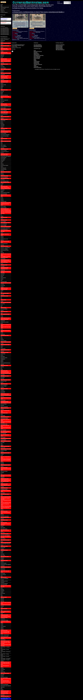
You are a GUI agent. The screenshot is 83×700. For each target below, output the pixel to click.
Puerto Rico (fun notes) (5, 494)
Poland (2, 482)
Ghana (2, 251)
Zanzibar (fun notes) (4, 692)
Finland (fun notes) (4, 217)
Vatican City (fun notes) (5, 673)
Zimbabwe (2, 694)
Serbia (2, 552)
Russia (2, 521)
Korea (2, 329)
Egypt (2, 184)
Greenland (2, 266)
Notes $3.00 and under (5, 31)
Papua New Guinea (4, 471)
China (2, 143)
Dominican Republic (4, 177)
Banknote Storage (59, 47)
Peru (1, 473)
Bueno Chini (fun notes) (5, 116)
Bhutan (2, 92)
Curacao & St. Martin (4, 165)
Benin (2, 88)
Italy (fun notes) (3, 307)
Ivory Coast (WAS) (4, 308)
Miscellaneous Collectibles (39, 55)
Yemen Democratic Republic (6, 685)
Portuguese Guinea (4, 489)
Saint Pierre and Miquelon (5, 535)
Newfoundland (3, 439)
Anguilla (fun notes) (4, 48)
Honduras (2, 284)
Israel (2, 305)
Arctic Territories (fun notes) (6, 53)
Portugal (2, 486)
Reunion (2, 509)
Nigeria (2, 445)
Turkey (2, 625)
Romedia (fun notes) (4, 519)
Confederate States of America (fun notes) (5, 154)
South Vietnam (3, 574)
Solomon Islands (3, 563)
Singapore (2, 557)
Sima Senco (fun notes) (5, 556)
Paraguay (2, 472)
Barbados (2, 79)
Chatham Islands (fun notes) (6, 141)
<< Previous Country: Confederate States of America (26, 12)
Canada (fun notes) (4, 128)
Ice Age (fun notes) (4, 289)
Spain (1, 575)
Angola (2, 47)
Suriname (2, 589)
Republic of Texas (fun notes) (6, 506)
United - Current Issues (5, 634)
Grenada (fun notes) (4, 268)
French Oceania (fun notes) (5, 226)
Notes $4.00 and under (5, 30)
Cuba (1, 162)
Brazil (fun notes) (4, 103)
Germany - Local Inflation (5, 247)
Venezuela (2, 674)
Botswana (2, 101)
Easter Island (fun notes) (5, 182)
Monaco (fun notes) (4, 388)
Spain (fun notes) (4, 577)
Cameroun (2, 125)
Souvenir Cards (36, 63)
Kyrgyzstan (3, 334)
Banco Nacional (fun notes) (5, 73)
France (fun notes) (4, 219)
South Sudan (3, 573)
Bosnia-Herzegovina (4, 99)
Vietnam (2, 675)
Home (2, 4)
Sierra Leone (3, 555)
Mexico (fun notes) (4, 383)
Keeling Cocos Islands (4, 321)
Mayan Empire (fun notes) (5, 379)
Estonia (2, 198)
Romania (2, 518)
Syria (1, 594)
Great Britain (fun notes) (5, 259)
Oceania (2, 454)
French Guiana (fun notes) (5, 222)
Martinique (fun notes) (5, 375)
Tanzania (2, 599)
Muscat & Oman (3, 404)
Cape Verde (3, 129)
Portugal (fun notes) (4, 487)
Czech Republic (3, 167)
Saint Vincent (3, 538)
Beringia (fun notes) (4, 89)
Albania (2, 41)
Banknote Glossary (59, 45)
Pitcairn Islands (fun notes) (5, 480)
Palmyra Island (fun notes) (5, 464)
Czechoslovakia (3, 169)
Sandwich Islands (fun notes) (6, 542)
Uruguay (2, 668)
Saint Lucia (2, 532)
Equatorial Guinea (4, 193)
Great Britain (3, 258)
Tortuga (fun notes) (4, 617)
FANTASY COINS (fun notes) (6, 211)
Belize (2, 87)
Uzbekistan (3, 669)
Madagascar (3, 358)
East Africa (3, 179)
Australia (2, 62)
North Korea (3, 447)
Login (2, 16)
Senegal (2, 551)
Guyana (2, 278)
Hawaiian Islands (4, 281)
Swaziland (2, 590)
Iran (1, 297)
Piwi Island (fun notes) (4, 481)
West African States (4, 677)
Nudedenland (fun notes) (5, 452)
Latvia (2, 338)
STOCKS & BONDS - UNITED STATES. (4, 584)
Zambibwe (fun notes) (5, 690)
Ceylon (2, 137)
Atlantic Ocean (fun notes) (5, 61)
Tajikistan (2, 598)
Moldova (2, 387)
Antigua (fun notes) (4, 52)
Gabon (2, 232)
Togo (1, 609)
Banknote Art (36, 53)
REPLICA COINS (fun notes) (6, 502)
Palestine (2, 463)
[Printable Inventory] (16, 10)
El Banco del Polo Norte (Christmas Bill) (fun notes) (5, 188)
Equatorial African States (5, 192)
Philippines (2, 477)
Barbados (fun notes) (4, 80)
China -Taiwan (3, 145)
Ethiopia (2, 200)
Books (35, 59)
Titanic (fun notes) (4, 608)
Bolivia (2, 98)
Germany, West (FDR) (4, 250)
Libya (2, 347)
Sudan (2, 588)
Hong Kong (3, 285)
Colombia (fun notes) (4, 149)
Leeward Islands (3, 340)
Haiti (1, 280)
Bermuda (2, 91)
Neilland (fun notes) (4, 412)
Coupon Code (60, 3)
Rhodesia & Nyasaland (5, 516)
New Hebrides (3, 433)
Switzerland (3, 593)
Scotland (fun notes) (4, 550)
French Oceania (3, 225)
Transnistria (3, 618)
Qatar (2, 495)
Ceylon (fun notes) (4, 138)
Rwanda (2, 526)
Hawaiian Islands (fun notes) (6, 282)
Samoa (2, 541)
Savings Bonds (36, 62)
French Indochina (4, 223)
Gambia (2, 236)
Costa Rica (2, 160)
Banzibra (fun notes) (4, 78)
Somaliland (2, 565)
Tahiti (2, 595)
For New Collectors (4, 12)
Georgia (2, 237)
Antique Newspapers (37, 67)
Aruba (2, 57)
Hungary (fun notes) (4, 288)
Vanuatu (2, 670)
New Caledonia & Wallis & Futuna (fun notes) (5, 432)
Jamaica (2, 310)
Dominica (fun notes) (4, 175)
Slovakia (2, 559)
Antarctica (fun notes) (4, 49)
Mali (1, 368)
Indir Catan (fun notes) (5, 293)
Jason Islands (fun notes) (5, 314)
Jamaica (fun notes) (4, 311)
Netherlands (3, 415)
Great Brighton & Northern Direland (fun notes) (5, 257)
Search (58, 1)
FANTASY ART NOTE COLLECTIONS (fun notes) (5, 209)
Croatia (2, 161)
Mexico (2, 382)
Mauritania (3, 377)
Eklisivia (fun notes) (4, 186)
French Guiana (3, 221)
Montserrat (3, 392)
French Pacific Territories (5, 227)
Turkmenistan (3, 626)
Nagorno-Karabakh (4, 406)
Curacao (2, 164)
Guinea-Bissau (3, 277)
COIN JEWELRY (4, 146)
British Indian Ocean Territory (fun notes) (4, 112)
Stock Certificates (37, 56)
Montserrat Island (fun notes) (6, 395)
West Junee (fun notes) (5, 680)
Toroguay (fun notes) (4, 614)
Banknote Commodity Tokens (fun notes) (5, 76)
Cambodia (2, 124)
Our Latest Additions (4, 27)
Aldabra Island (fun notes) (5, 43)
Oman (2, 455)
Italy (1, 306)
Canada (2, 127)
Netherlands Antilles (4, 418)
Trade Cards (36, 66)
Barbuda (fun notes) (4, 82)
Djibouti (2, 173)
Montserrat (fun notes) (5, 393)
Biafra (2, 93)
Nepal (2, 414)
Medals (35, 60)
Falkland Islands (3, 207)
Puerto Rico (3, 492)
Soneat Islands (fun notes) (5, 567)
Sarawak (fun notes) (4, 546)
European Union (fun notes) (5, 202)
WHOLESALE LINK (4, 698)
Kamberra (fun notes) (4, 319)
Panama (2, 466)
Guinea (2, 276)
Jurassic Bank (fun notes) (5, 318)
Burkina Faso (3, 120)
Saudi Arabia (3, 547)
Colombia (2, 147)
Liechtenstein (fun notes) (5, 349)
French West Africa (4, 229)
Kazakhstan (3, 320)
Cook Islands (3, 158)
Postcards (35, 52)
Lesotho (2, 343)
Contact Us (3, 11)
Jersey (2, 315)
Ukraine (2, 628)
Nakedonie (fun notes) (5, 407)
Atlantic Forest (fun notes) (5, 60)
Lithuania (2, 351)
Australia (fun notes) (4, 64)
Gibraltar (2, 252)
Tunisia (2, 623)
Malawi (2, 360)
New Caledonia (3, 429)
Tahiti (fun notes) (4, 597)
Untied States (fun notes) (5, 662)
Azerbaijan (2, 66)
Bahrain (2, 71)
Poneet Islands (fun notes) (5, 485)
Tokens (35, 65)
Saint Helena (3, 527)
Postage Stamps (37, 61)
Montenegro (3, 391)
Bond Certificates (37, 57)
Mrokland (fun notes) (4, 401)
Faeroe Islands (3, 206)
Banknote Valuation (59, 48)
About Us (2, 9)
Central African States (5, 135)
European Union (3, 201)
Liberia (2, 345)
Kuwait (2, 332)
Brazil (2, 102)
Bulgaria (2, 117)
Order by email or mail (5, 7)
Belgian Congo (3, 84)
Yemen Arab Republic (4, 684)
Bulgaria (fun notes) (4, 119)
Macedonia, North (4, 357)
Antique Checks (36, 54)
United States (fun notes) (5, 641)
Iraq (1, 298)
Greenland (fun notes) (4, 267)
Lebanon (2, 339)
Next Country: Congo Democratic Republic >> (52, 12)
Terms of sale (3, 8)
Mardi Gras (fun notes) (5, 371)
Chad (1, 139)
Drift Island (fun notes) (5, 178)
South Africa (3, 568)
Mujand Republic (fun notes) (6, 402)
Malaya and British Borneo (5, 362)
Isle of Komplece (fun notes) (6, 302)
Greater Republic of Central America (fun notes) (6, 262)
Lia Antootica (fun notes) (5, 344)
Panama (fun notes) (4, 467)
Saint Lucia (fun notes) (4, 533)
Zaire (1, 688)
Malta (2, 369)
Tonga (2, 613)
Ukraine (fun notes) (4, 630)
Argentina (2, 54)
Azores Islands (3, 67)
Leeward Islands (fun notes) (5, 341)
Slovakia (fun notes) (4, 560)
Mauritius (2, 378)
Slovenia (2, 561)
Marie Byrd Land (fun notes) (6, 373)
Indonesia (2, 294)
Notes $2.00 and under (5, 32)
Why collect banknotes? (60, 49)
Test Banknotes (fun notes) (5, 604)
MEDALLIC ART (4, 381)
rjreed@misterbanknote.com (19, 44)
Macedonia (3, 356)
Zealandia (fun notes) (4, 693)
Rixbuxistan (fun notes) (5, 517)
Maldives (2, 366)
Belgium (2, 85)
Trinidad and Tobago (4, 620)
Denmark (2, 170)
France (2, 218)
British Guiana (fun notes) (5, 109)
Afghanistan (3, 40)
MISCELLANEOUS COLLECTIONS (4, 386)
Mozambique (3, 400)
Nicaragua (2, 442)
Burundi (2, 123)
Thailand (2, 606)
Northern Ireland (4, 450)
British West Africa (4, 114)
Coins (35, 50)
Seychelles (2, 554)
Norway (2, 451)
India (1, 291)
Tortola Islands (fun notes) (5, 616)
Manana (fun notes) (4, 370)
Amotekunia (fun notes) (5, 45)
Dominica (2, 174)
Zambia (2, 689)
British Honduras (4, 110)
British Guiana (3, 107)
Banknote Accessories (38, 51)
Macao (2, 355)
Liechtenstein (3, 348)
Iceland (2, 290)
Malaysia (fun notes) (4, 365)
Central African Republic (5, 134)
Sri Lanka (2, 579)
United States (3, 639)
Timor (2, 607)
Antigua (2, 50)
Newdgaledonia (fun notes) (5, 438)
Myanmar (2, 405)
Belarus (2, 83)
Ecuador (2, 183)
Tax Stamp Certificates (38, 64)
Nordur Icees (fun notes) (5, 446)
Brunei (2, 115)
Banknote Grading (59, 46)
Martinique (3, 374)
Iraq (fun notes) (3, 299)
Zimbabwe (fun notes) (5, 696)
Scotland (2, 548)
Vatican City (3, 671)
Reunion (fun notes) (4, 511)
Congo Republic (3, 157)
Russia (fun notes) (4, 522)
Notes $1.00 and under (5, 34)
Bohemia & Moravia (4, 95)
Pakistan (2, 462)
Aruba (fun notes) (4, 58)
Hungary (2, 286)
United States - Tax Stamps (5, 658)
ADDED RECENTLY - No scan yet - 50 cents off (5, 39)
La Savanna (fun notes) (5, 335)
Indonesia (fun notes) (4, 295)
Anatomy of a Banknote (60, 44)
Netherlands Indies (4, 423)
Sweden (2, 591)
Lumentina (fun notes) (4, 352)
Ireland (2, 301)
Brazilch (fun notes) (4, 105)
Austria (2, 65)
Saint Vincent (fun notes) (5, 539)
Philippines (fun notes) (5, 478)
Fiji (1, 214)
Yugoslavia (2, 687)
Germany (2, 244)
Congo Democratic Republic (6, 156)
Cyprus (2, 166)
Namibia (2, 409)
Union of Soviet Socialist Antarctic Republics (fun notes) (5, 632)
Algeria (2, 44)
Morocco (2, 396)
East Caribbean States (5, 181)
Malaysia (2, 364)
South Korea (3, 569)
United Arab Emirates (4, 636)
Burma (2, 121)
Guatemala (2, 273)
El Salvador (3, 189)
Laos (1, 336)
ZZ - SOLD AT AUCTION (5, 697)
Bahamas (2, 70)
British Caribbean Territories (6, 106)
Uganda (2, 627)
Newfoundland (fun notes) (5, 441)
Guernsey (2, 275)
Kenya (2, 323)
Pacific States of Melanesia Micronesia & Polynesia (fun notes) (6, 460)
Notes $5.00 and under (5, 29)
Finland (2, 216)
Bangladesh (3, 74)
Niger (2, 443)
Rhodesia (2, 514)
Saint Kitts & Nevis (4, 528)
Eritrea (2, 197)
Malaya (2, 361)
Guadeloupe (3, 270)
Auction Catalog (37, 58)
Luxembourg (3, 353)
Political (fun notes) (4, 483)
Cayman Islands (3, 133)
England (2, 191)
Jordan (2, 316)
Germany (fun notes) (4, 246)
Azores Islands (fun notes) (5, 69)
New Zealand (3, 437)
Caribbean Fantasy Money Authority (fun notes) (5, 132)
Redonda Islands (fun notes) (5, 496)
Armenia (2, 56)
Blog (1, 5)
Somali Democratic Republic (6, 564)
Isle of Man (3, 303)
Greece (2, 263)
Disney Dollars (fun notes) (5, 171)
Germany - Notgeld (4, 248)
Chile (1, 142)
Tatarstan (2, 601)
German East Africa (4, 243)
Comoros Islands (4, 150)
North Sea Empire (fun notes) (6, 448)
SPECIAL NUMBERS (4, 578)
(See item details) (15, 29)
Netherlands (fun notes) (5, 416)
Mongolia (2, 389)
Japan (2, 312)
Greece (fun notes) (4, 264)
